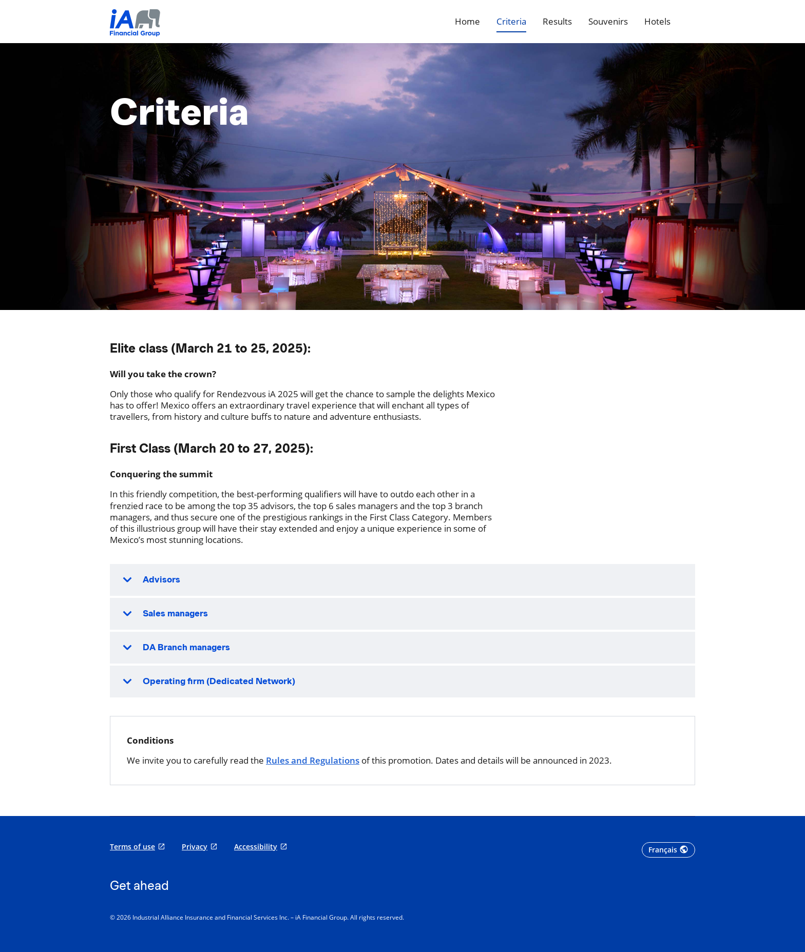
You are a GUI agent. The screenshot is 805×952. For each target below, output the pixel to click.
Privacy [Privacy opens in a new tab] (194, 846)
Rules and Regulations (312, 760)
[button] (402, 580)
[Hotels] (657, 22)
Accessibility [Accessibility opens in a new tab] (255, 846)
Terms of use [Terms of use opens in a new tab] (132, 846)
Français (662, 849)
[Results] (557, 22)
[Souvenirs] (608, 22)
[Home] (467, 22)
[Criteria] (511, 22)
